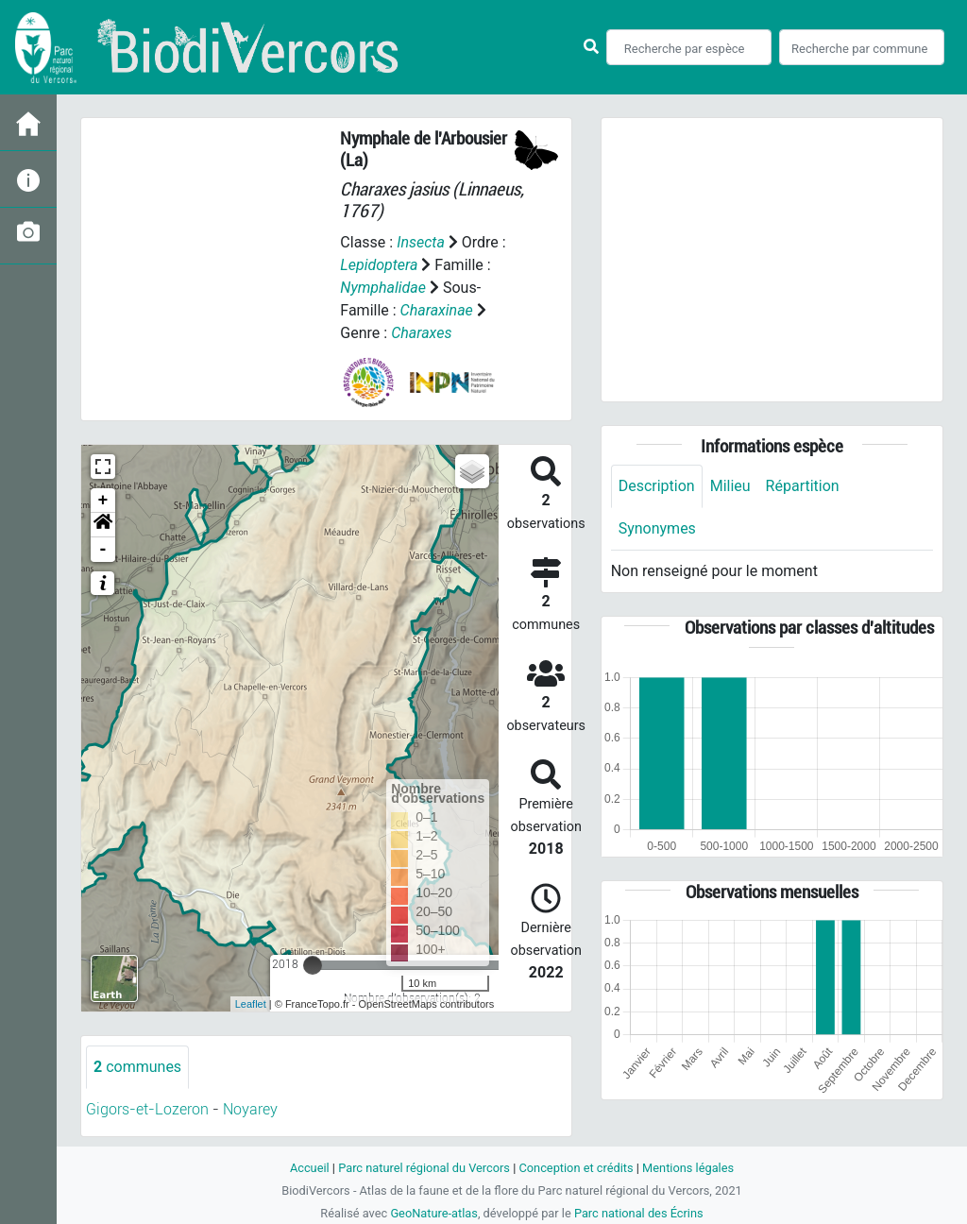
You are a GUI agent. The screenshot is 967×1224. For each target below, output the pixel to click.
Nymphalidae (383, 288)
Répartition (803, 486)
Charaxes (421, 333)
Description (657, 486)
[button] (103, 525)
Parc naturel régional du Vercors (424, 1168)
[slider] (312, 965)
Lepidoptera (378, 265)
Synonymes (657, 528)
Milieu (730, 486)
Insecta (421, 242)
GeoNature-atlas (434, 1213)
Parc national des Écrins (639, 1213)
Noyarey (250, 1109)
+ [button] (103, 500)
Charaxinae (436, 310)
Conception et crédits (575, 1168)
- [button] (103, 549)
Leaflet (250, 1004)
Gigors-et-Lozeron (147, 1109)
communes (137, 1067)
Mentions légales (688, 1168)
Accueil (310, 1168)
